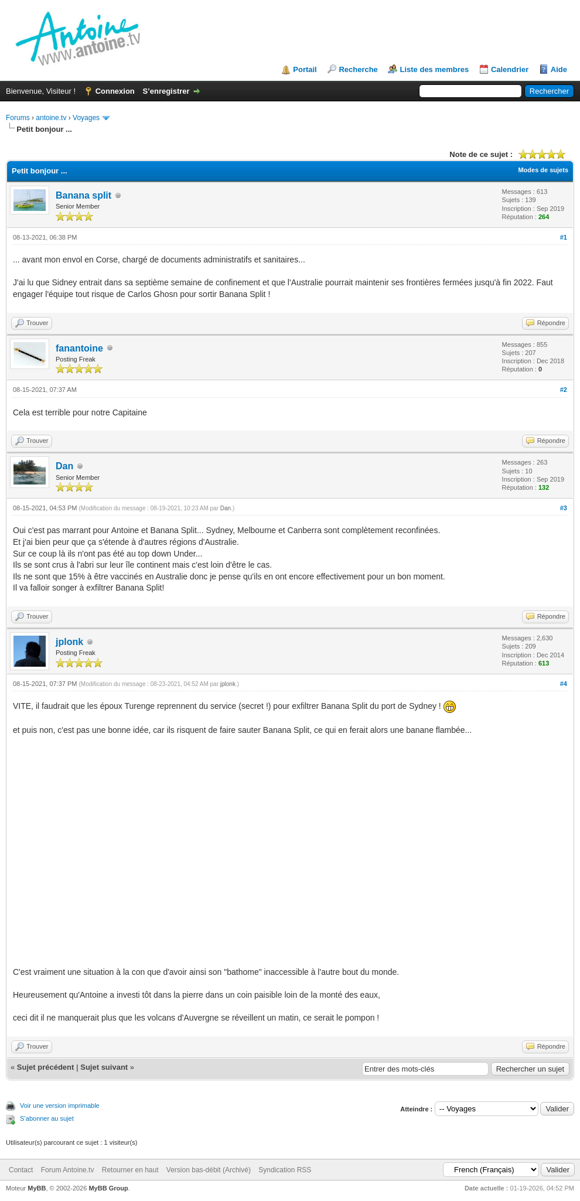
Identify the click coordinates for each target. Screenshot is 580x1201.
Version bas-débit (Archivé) (208, 1170)
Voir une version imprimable (60, 1105)
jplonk (69, 642)
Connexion (115, 91)
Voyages (86, 118)
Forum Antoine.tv (67, 1170)
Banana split (83, 195)
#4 (563, 683)
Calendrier (509, 69)
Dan (64, 466)
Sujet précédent (45, 1067)
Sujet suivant (104, 1067)
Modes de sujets (543, 169)
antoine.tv (51, 118)
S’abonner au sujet (47, 1118)
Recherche (358, 69)
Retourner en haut (130, 1170)
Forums (18, 118)
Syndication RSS (284, 1170)
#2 (563, 389)
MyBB (37, 1188)
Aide (559, 69)
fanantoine (79, 348)
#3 (563, 507)
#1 (563, 237)
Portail (304, 69)
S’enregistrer (165, 91)
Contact (21, 1170)
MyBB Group (108, 1188)
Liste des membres (434, 69)
